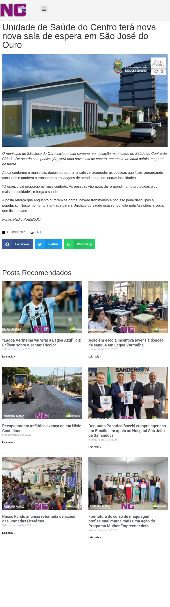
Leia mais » (8, 356)
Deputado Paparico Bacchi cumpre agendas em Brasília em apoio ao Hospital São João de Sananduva (127, 431)
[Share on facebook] (17, 244)
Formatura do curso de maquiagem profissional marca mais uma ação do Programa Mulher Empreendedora (121, 521)
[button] (44, 9)
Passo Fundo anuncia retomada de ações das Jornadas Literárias (38, 519)
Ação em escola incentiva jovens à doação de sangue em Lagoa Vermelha (126, 342)
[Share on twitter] (48, 244)
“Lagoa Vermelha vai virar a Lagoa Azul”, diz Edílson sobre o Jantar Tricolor (41, 342)
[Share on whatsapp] (79, 244)
